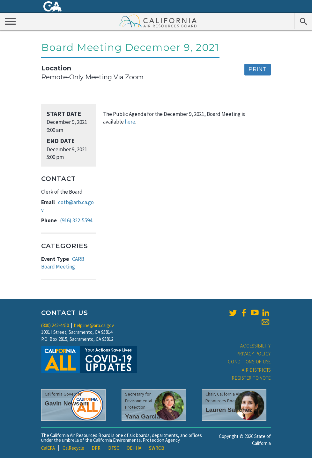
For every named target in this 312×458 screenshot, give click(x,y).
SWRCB (156, 448)
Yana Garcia (142, 416)
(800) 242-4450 (55, 325)
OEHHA (134, 448)
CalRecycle (73, 448)
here (129, 121)
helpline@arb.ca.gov (94, 325)
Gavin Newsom (67, 403)
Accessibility (255, 346)
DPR (96, 448)
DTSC (113, 448)
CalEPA (48, 448)
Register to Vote (251, 378)
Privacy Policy (254, 354)
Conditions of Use (249, 362)
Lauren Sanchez (228, 409)
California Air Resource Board (158, 21)
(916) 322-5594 (76, 220)
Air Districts (256, 370)
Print (258, 69)
